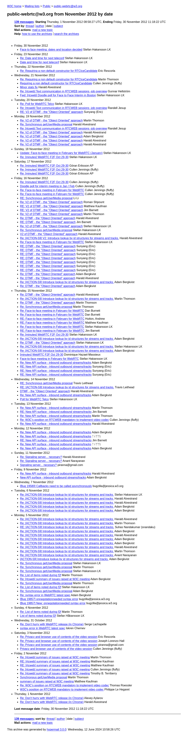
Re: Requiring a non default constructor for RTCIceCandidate (58, 70)
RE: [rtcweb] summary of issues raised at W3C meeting (55, 661)
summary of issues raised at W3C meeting (47, 681)
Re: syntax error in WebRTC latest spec (45, 595)
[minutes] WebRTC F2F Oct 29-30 (41, 354)
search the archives (66, 33)
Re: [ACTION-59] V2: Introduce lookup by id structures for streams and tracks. (69, 238)
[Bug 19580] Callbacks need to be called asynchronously (56, 486)
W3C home (14, 6)
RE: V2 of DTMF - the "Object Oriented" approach (51, 111)
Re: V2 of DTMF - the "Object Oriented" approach (51, 120)
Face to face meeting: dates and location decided (51, 49)
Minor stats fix (29, 87)
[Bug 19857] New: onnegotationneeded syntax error (52, 603)
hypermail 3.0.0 (56, 729)
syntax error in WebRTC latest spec (42, 628)
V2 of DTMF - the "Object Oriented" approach (49, 234)
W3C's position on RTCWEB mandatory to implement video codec (62, 689)
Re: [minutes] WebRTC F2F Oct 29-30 (44, 157)
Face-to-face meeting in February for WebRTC (49, 358)
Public (47, 6)
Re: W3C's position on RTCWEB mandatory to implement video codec (64, 419)
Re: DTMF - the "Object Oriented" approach (47, 218)
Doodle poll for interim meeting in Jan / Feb (47, 186)
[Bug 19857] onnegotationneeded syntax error (49, 599)
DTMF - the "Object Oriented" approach (45, 391)
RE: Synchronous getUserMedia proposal (46, 198)
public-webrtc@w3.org (68, 6)
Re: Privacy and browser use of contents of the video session (58, 636)
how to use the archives (37, 33)
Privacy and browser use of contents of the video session (56, 648)
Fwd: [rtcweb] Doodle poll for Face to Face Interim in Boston (58, 95)
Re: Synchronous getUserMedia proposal (46, 124)
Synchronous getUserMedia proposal (43, 677)
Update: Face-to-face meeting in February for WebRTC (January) (61, 152)
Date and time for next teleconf (39, 62)
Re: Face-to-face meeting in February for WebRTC (52, 190)
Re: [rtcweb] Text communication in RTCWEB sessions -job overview (63, 91)
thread (30, 26)
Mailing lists (32, 6)
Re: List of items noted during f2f (40, 575)
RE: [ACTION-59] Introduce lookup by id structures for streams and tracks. (67, 387)
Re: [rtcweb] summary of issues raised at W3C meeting (55, 579)
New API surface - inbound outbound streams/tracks (53, 477)
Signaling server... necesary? (38, 464)
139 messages (24, 21)
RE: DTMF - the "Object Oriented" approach (48, 222)
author (40, 26)
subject (58, 26)
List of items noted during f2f (38, 615)
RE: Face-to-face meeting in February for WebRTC (52, 318)
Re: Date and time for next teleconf (42, 58)
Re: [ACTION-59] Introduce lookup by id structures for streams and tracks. (67, 282)
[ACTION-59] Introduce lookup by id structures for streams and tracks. (64, 559)
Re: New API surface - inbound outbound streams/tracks (55, 362)
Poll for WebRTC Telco (34, 399)
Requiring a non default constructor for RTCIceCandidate (56, 83)
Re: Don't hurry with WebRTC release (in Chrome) (51, 624)
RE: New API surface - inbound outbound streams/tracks (55, 366)
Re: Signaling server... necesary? (41, 456)
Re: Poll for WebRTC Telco (37, 103)
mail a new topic (42, 29)
